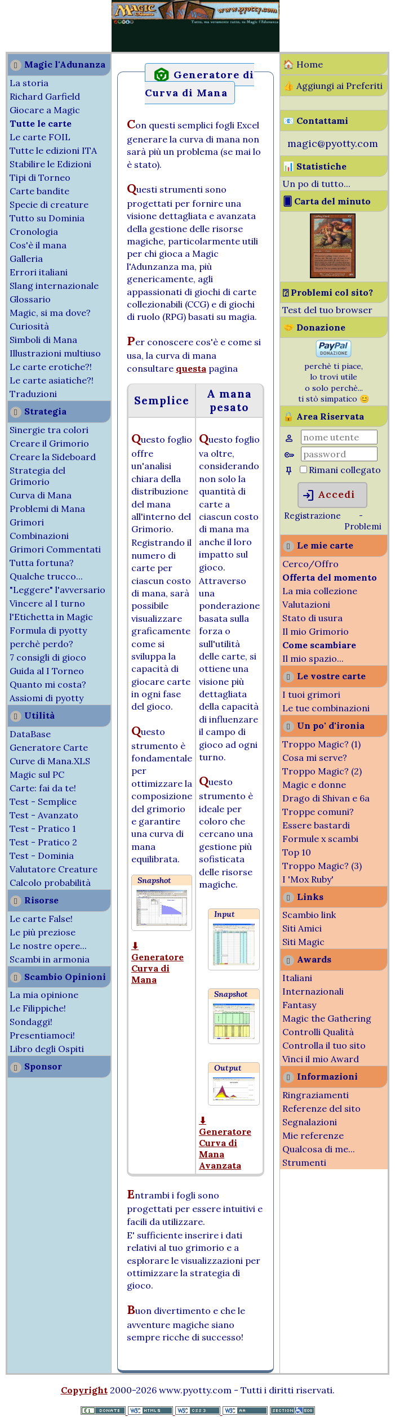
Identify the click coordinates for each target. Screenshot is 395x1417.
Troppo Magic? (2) (322, 771)
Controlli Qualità (318, 1031)
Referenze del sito (321, 1108)
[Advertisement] (34, 27)
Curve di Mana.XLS (50, 761)
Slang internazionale (54, 285)
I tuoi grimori (311, 694)
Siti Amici (302, 928)
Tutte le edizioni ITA (53, 150)
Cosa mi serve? (314, 757)
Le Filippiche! (38, 1008)
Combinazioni (39, 535)
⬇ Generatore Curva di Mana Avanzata (225, 1143)
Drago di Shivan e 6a (326, 798)
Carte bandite (39, 191)
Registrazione (312, 515)
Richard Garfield (45, 96)
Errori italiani (39, 272)
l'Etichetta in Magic (51, 616)
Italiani (297, 977)
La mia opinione (44, 994)
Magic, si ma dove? (50, 312)
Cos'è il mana (38, 245)
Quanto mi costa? (48, 684)
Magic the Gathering (326, 1018)
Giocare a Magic (45, 109)
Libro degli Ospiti (47, 1048)
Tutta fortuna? (42, 562)
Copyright (84, 1390)
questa (191, 368)
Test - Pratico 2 (43, 842)
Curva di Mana (41, 495)
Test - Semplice (43, 801)
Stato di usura (312, 617)
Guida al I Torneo (47, 670)
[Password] (339, 454)
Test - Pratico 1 (43, 828)
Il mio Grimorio (315, 631)
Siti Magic (303, 941)
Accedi (328, 495)
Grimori (27, 522)
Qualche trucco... (46, 576)
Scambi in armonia (50, 959)
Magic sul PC (37, 774)
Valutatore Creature (53, 869)
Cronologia (34, 231)
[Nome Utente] (339, 437)
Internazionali (313, 991)
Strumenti (304, 1162)
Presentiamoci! (42, 1035)
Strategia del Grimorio (37, 476)
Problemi (362, 526)
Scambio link (309, 914)
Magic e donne (314, 784)
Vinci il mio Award (320, 1058)
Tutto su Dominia (47, 218)
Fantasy (299, 1004)
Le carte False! (41, 918)
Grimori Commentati (55, 549)
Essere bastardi (316, 825)
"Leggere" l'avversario (57, 589)
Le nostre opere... (48, 945)
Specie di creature (49, 204)
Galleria (26, 258)
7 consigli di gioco (48, 657)
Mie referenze (313, 1135)
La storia (29, 82)
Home (309, 64)
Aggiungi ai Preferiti (339, 85)
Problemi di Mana (47, 508)
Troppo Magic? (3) (322, 865)
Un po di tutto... (316, 183)
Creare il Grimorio (49, 443)
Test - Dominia (42, 855)
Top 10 (296, 852)
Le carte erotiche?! (51, 366)
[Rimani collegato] (303, 469)
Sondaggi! (31, 1021)
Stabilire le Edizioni (50, 164)
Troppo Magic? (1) (321, 744)
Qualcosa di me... (318, 1149)
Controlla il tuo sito (324, 1045)
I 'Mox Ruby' (308, 879)
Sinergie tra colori (49, 429)
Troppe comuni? (318, 811)
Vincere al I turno (47, 603)
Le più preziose (43, 932)
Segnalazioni (309, 1122)
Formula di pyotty (48, 630)
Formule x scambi (320, 838)
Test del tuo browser (327, 309)
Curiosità (29, 326)
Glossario (30, 299)
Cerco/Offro (310, 563)
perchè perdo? (41, 643)
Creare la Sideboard (53, 456)
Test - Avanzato (44, 815)
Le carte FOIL (40, 136)
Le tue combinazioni (326, 708)
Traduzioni (33, 393)
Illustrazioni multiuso (55, 353)
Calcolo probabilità (50, 882)
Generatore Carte (49, 747)
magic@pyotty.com (332, 143)
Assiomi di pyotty (46, 697)
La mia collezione (319, 590)
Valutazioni (306, 604)
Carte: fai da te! (43, 788)
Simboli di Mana (43, 339)
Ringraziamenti (315, 1094)
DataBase (30, 733)
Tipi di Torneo (40, 177)
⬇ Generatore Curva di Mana (157, 962)
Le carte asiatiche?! (52, 380)
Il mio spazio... (313, 658)
